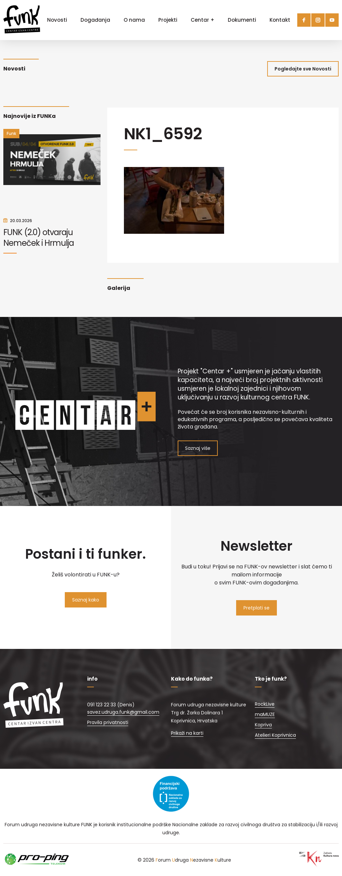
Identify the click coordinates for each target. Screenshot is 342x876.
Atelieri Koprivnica (275, 735)
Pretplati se (256, 607)
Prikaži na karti (187, 733)
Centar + (202, 19)
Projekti (167, 19)
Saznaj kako (85, 599)
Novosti (57, 19)
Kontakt (280, 19)
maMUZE (265, 714)
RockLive (265, 704)
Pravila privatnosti (107, 722)
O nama (134, 19)
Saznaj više (197, 448)
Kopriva (263, 724)
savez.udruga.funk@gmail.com (123, 712)
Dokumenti (242, 19)
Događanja (95, 19)
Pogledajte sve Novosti (303, 68)
